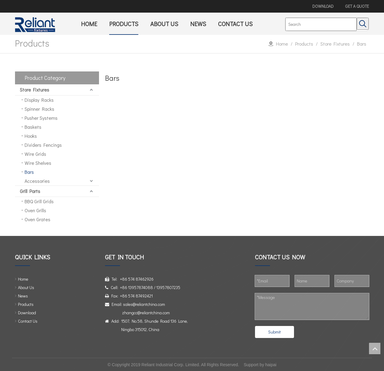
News (23, 296)
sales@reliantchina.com (144, 304)
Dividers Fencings (43, 145)
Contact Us (28, 321)
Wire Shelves (38, 163)
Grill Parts (30, 191)
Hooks (31, 136)
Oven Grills (35, 210)
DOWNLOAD (323, 6)
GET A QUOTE (357, 6)
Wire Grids (35, 154)
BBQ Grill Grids (39, 201)
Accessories (37, 181)
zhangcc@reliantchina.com (146, 312)
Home (23, 279)
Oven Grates (37, 219)
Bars (29, 172)
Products (26, 304)
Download (27, 312)
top (374, 348)
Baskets (33, 127)
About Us (26, 287)
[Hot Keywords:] (363, 24)
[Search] (321, 24)
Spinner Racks (39, 109)
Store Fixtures (34, 89)
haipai (270, 364)
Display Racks (39, 100)
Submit (274, 332)
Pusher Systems (41, 118)
